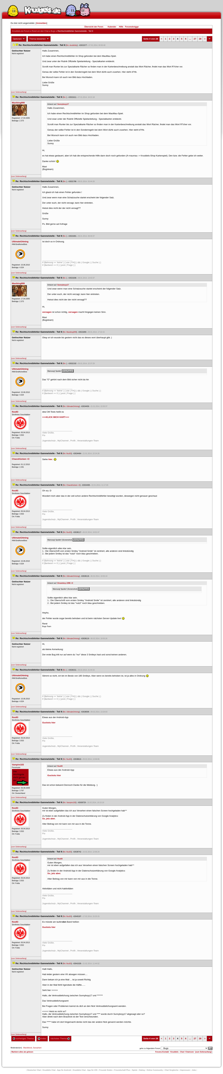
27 (195, 39)
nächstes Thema (60, 1038)
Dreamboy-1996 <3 (65, 583)
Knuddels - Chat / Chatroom (182, 1052)
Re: (65, 97)
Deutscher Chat (34, 1070)
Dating (142, 1070)
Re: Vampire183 (69, 802)
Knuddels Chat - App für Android (57, 1070)
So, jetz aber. (48, 818)
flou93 (59, 766)
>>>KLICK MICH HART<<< (55, 417)
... (190, 39)
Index (42, 1038)
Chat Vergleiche (172, 1070)
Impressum (185, 1070)
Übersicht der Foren (93, 27)
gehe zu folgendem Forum (150, 1048)
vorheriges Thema (23, 1038)
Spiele (134, 1070)
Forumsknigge (132, 27)
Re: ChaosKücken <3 (71, 485)
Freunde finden (105, 1070)
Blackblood (27, 1048)
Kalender (112, 27)
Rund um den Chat (40, 31)
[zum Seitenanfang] (18, 92)
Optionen (19, 39)
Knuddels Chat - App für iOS (85, 1070)
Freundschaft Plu (122, 1070)
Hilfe (121, 27)
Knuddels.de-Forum (21, 31)
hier (50, 459)
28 (200, 39)
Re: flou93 (67, 453)
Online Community (155, 1070)
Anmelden (41, 23)
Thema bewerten (39, 39)
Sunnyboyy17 (63, 104)
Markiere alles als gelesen (22, 1052)
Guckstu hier (48, 722)
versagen (73, 312)
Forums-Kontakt (162, 1052)
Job (194, 1070)
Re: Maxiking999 (69, 332)
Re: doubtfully (71, 45)
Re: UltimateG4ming (71, 406)
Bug (53, 31)
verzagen (47, 312)
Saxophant (37, 1048)
